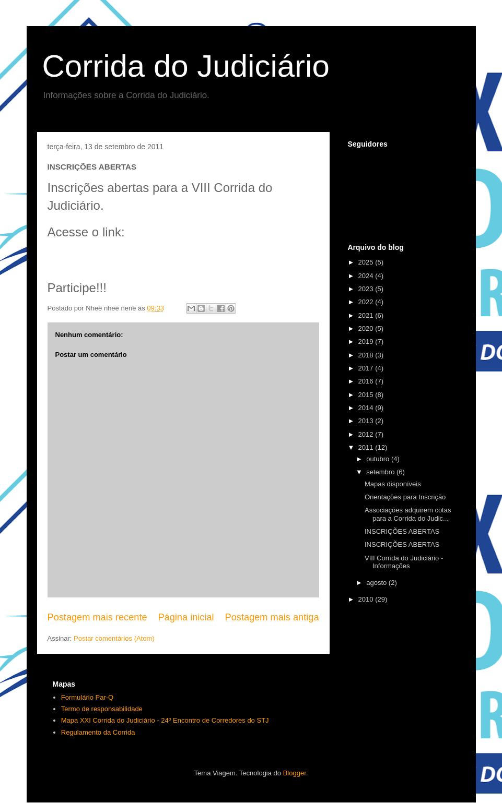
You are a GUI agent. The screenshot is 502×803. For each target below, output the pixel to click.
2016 (367, 381)
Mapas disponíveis (393, 484)
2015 (367, 395)
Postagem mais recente (97, 617)
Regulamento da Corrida (98, 732)
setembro (381, 472)
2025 (367, 262)
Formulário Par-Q (87, 697)
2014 (367, 408)
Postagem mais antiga (272, 617)
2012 (367, 434)
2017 (367, 368)
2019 (367, 341)
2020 (367, 328)
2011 (367, 447)
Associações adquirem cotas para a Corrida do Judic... (408, 514)
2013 (367, 421)
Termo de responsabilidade (102, 709)
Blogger (294, 773)
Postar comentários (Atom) (114, 638)
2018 (367, 355)
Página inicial (186, 617)
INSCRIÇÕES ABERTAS (402, 531)
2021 (367, 315)
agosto (377, 582)
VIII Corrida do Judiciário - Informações (404, 562)
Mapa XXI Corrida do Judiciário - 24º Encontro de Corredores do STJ (165, 720)
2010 (367, 599)
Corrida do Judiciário (186, 66)
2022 (367, 302)
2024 (367, 276)
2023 (367, 289)
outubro (378, 459)
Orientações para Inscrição (405, 497)
